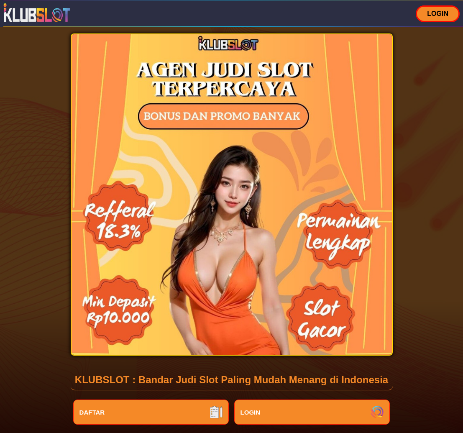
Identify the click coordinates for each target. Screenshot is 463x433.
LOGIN (437, 13)
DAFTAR (151, 412)
